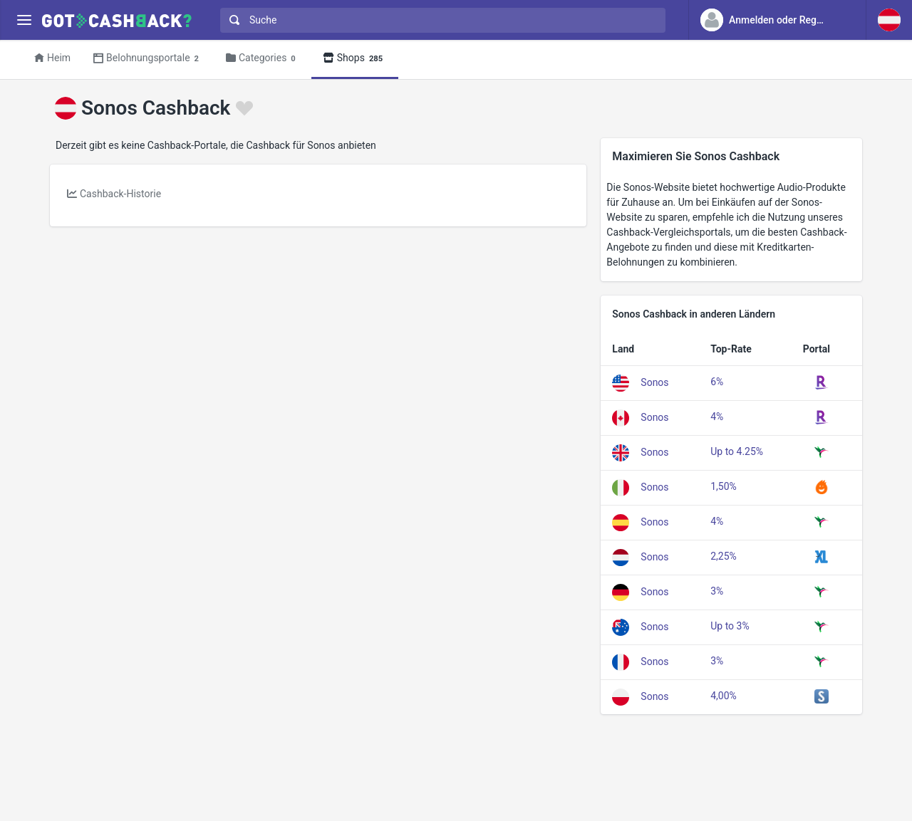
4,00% (723, 695)
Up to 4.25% (736, 451)
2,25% (723, 556)
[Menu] (23, 20)
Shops (355, 59)
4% (716, 416)
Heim (52, 57)
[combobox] (439, 20)
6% (716, 381)
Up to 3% (729, 626)
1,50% (723, 486)
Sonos (654, 382)
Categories (263, 59)
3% (716, 591)
